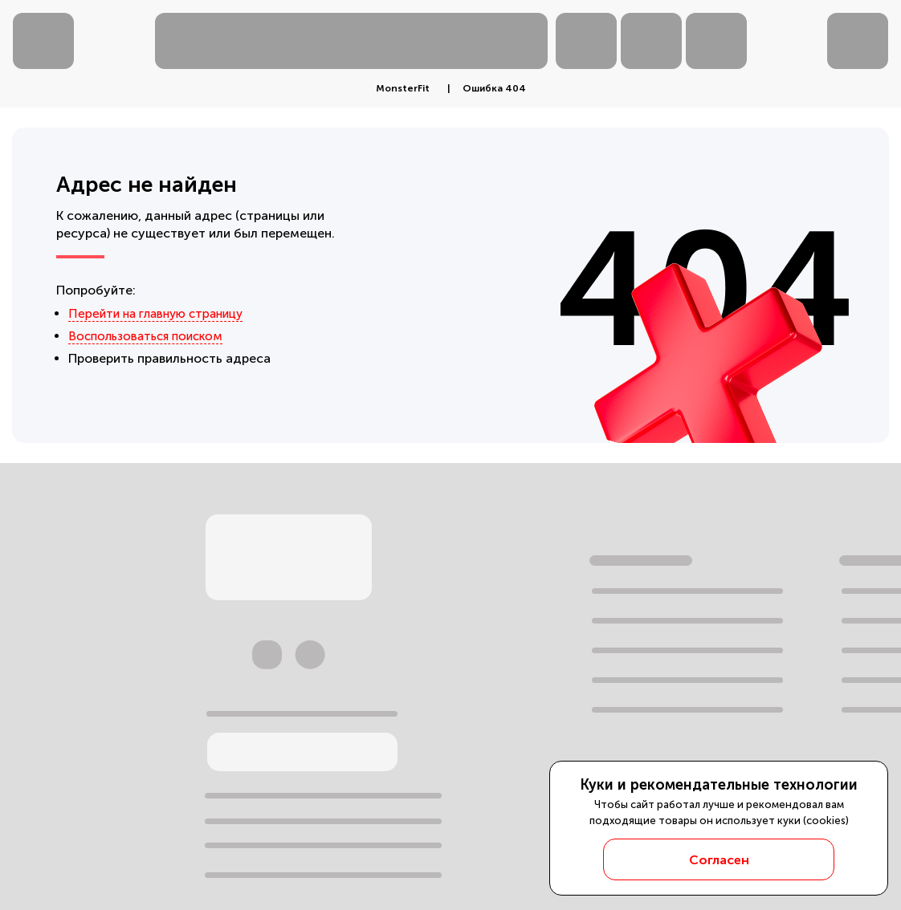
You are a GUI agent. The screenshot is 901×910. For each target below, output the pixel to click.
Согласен (719, 859)
